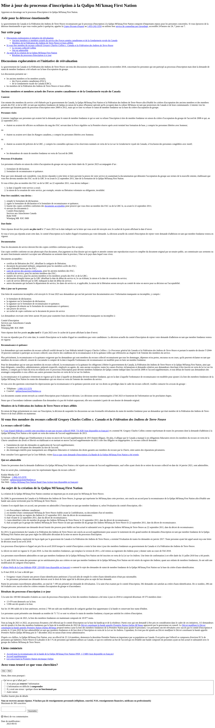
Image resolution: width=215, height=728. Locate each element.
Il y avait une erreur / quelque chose (30, 689)
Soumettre (35, 712)
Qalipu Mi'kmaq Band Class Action (44, 482)
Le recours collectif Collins (24, 48)
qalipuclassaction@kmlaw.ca (28, 391)
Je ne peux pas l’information (21, 684)
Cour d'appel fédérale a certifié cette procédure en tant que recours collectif (56, 431)
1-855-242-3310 (94, 26)
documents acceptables (55, 206)
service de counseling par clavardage (132, 26)
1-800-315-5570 (25, 388)
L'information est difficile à (23, 686)
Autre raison (11, 692)
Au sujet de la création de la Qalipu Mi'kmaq (32, 53)
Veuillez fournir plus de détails (14, 696)
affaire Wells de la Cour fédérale (36, 567)
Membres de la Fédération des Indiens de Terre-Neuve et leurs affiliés (42, 43)
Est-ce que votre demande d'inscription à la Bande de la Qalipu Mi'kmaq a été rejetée (96, 454)
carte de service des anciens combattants (24, 271)
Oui (3, 671)
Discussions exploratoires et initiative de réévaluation (30, 38)
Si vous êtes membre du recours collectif (60, 45)
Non (9, 671)
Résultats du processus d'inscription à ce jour (31, 55)
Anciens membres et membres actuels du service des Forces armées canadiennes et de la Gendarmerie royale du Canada (64, 40)
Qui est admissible (20, 50)
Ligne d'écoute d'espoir (74, 26)
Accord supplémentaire (17, 656)
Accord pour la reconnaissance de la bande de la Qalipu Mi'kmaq (60, 654)
